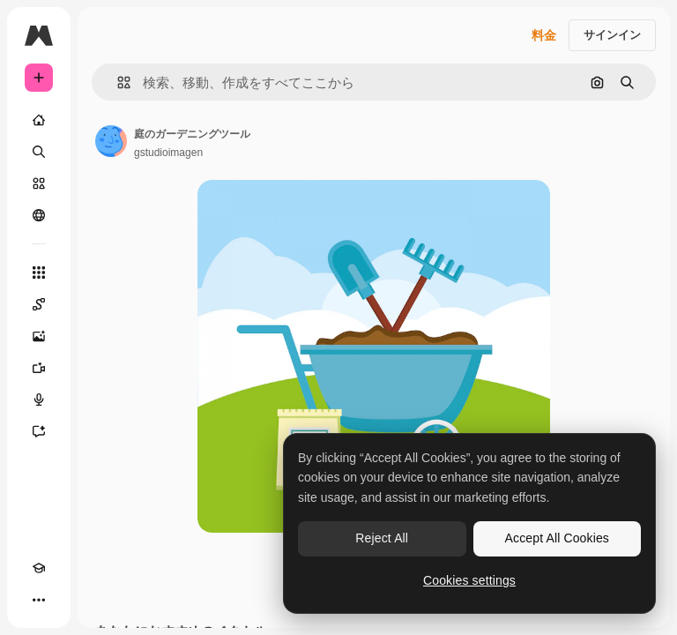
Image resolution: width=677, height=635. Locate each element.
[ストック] (39, 183)
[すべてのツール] (39, 272)
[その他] (39, 600)
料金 (544, 35)
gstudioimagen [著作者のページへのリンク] (168, 152)
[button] (117, 82)
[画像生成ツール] (39, 336)
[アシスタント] (39, 431)
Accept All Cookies (557, 538)
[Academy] (39, 568)
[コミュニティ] (39, 215)
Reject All (381, 538)
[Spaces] (39, 304)
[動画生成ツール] (39, 368)
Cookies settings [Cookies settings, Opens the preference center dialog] (469, 580)
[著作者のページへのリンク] (111, 141)
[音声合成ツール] (39, 399)
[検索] (39, 152)
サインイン (612, 34)
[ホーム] (39, 120)
